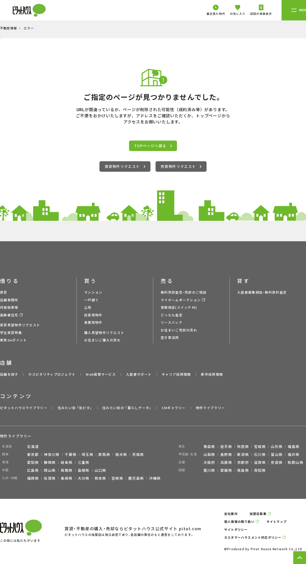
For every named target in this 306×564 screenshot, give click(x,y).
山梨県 (209, 454)
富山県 (277, 454)
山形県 (277, 446)
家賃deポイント (13, 340)
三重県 (84, 462)
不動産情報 (8, 28)
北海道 (33, 446)
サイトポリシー (236, 529)
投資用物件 (93, 315)
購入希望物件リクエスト (104, 332)
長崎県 (66, 478)
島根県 (84, 470)
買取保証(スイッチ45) (179, 307)
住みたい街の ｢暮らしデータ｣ (126, 407)
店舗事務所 (9, 299)
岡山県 (50, 470)
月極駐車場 (9, 307)
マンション (93, 292)
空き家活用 (170, 337)
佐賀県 (50, 478)
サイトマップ (276, 521)
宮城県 (260, 446)
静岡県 (50, 462)
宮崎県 (117, 478)
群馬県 (104, 454)
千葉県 (70, 454)
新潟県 (243, 454)
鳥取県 (66, 470)
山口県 (100, 470)
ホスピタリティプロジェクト (51, 374)
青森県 (209, 446)
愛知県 (33, 462)
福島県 (293, 446)
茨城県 (138, 454)
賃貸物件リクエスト (125, 166)
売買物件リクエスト (181, 166)
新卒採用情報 (212, 374)
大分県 (84, 478)
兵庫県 (226, 462)
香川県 (209, 470)
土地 (88, 307)
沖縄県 (155, 478)
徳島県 (243, 470)
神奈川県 (52, 454)
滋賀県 (260, 462)
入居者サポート (138, 374)
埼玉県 (87, 454)
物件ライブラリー (210, 407)
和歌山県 (295, 462)
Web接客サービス (101, 374)
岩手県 (226, 446)
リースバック (171, 322)
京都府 (243, 462)
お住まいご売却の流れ (179, 330)
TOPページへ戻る (153, 145)
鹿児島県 (136, 478)
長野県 (226, 454)
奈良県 (277, 462)
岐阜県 (66, 462)
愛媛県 (226, 470)
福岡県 (33, 478)
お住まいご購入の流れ (102, 340)
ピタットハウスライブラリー (23, 407)
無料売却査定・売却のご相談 (184, 292)
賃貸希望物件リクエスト (20, 325)
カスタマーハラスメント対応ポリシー (252, 537)
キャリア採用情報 (176, 374)
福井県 (293, 454)
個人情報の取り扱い (239, 521)
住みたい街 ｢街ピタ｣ (75, 407)
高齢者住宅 (9, 315)
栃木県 (121, 454)
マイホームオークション (181, 299)
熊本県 (100, 478)
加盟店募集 (258, 513)
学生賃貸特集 (11, 332)
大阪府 (209, 462)
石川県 (260, 454)
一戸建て (91, 299)
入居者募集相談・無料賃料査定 (262, 292)
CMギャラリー (174, 407)
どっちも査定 (172, 315)
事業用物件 (93, 322)
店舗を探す (9, 374)
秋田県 (243, 446)
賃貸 (3, 292)
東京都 (33, 454)
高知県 (260, 470)
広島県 (33, 470)
